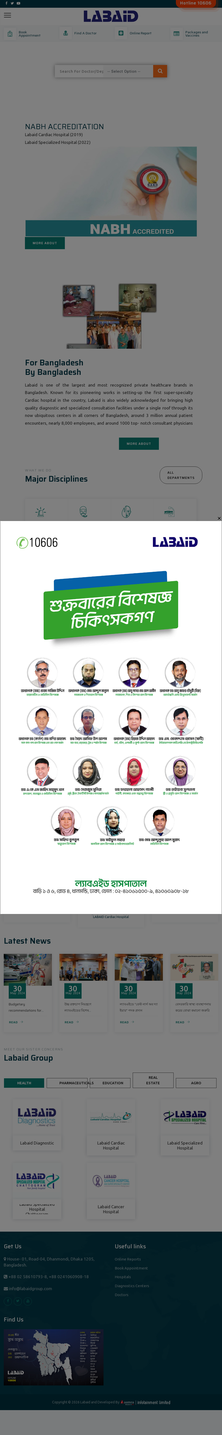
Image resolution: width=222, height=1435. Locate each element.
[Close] (219, 518)
